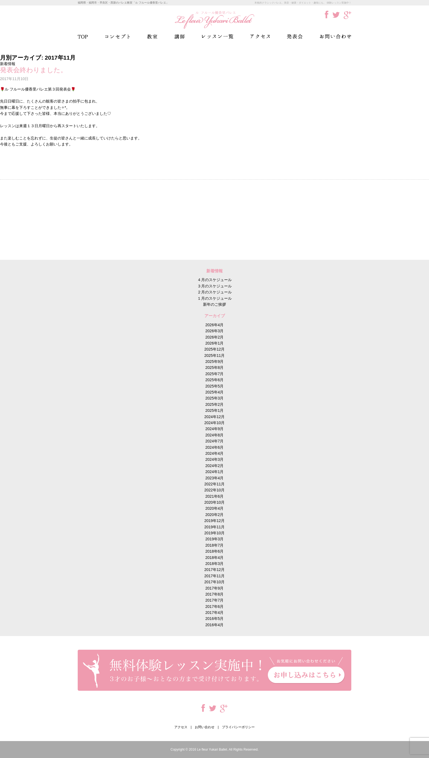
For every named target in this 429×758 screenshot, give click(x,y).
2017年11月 (214, 576)
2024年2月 (214, 465)
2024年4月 (214, 453)
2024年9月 (214, 429)
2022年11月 (214, 484)
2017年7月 (214, 600)
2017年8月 (214, 594)
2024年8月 (214, 435)
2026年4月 (214, 325)
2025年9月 (214, 361)
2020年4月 (214, 508)
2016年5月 (214, 618)
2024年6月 (214, 447)
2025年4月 (214, 392)
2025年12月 (214, 349)
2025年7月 (214, 374)
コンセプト (117, 36)
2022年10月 (214, 490)
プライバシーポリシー (238, 727)
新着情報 (7, 64)
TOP (83, 36)
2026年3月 (214, 331)
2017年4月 (214, 612)
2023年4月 (214, 478)
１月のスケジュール (214, 298)
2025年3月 (214, 398)
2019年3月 (214, 539)
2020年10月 (214, 502)
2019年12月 (214, 520)
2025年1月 (214, 410)
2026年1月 (214, 343)
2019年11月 (214, 527)
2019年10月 (214, 533)
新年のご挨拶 (214, 304)
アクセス (260, 36)
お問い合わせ (335, 36)
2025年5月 (214, 386)
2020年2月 (214, 514)
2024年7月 (214, 441)
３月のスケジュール (214, 286)
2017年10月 (214, 582)
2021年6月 (214, 496)
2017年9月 (214, 588)
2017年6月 (214, 606)
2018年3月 (214, 563)
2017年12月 (214, 569)
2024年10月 (214, 423)
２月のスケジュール (214, 292)
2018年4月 (214, 557)
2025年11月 (214, 355)
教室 (152, 36)
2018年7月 (214, 545)
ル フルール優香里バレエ (214, 20)
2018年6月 (214, 551)
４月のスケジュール (214, 280)
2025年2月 (214, 404)
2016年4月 (214, 625)
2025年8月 (214, 367)
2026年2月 (214, 337)
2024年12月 (214, 417)
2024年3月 (214, 459)
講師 (180, 36)
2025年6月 (214, 380)
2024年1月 (214, 472)
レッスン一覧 (217, 36)
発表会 (294, 36)
